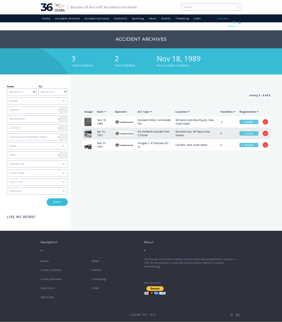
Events (166, 18)
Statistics (120, 18)
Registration (248, 111)
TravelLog (182, 18)
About (232, 26)
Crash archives (51, 270)
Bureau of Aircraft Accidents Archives (103, 7)
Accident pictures (97, 18)
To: (40, 86)
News (153, 18)
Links (197, 18)
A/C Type (143, 111)
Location (181, 111)
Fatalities (227, 111)
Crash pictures (51, 279)
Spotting (138, 18)
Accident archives (67, 18)
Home (46, 18)
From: (10, 86)
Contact (222, 18)
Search (238, 7)
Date (100, 111)
